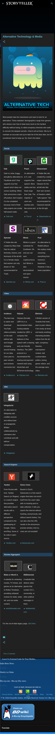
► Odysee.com (23, 375)
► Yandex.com (10, 543)
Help (28, 696)
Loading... (3, 668)
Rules (42, 694)
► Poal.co (42, 282)
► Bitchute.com (41, 375)
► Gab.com (8, 216)
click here (31, 623)
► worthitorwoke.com (12, 608)
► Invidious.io (9, 375)
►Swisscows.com (27, 543)
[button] (4, 41)
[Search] (52, 3)
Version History (7, 694)
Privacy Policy (33, 694)
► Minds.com (28, 282)
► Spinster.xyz (9, 282)
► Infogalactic (9, 453)
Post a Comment (9, 654)
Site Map (49, 694)
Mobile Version (20, 694)
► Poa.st (27, 216)
